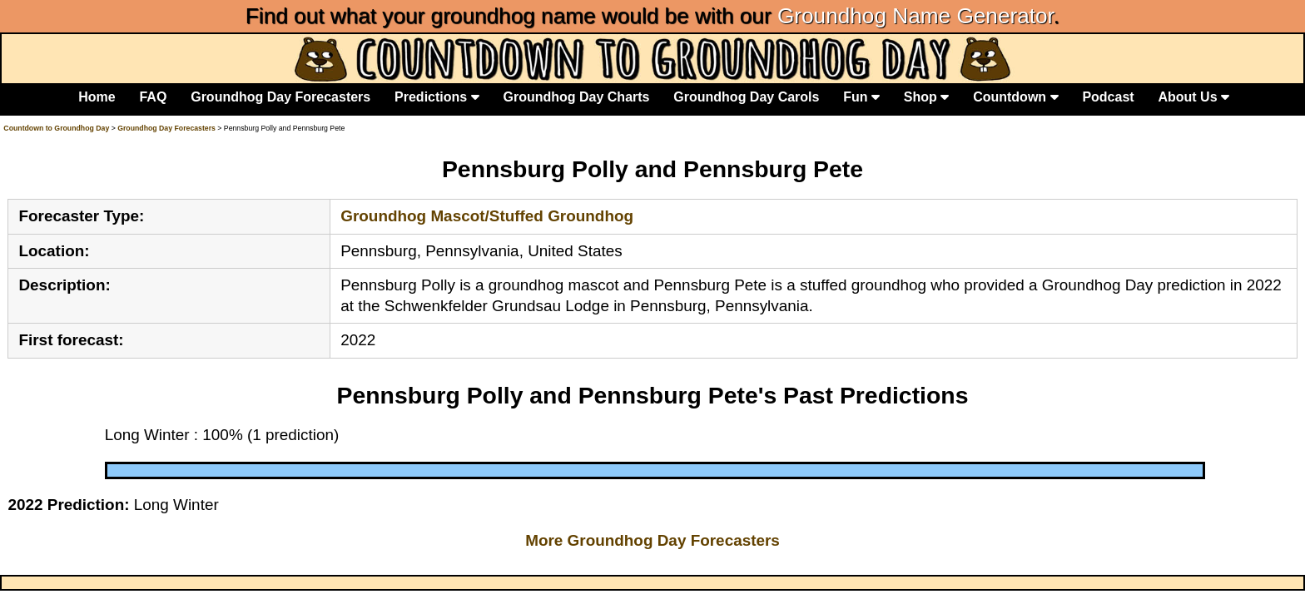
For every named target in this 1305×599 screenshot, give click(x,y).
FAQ (152, 97)
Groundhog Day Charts (576, 97)
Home (96, 97)
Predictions (436, 97)
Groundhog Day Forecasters (280, 97)
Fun (861, 97)
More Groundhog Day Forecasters (652, 540)
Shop (926, 97)
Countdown (1015, 97)
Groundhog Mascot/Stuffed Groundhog (486, 216)
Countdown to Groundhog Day (56, 128)
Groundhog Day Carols (746, 97)
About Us (1193, 97)
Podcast (1108, 97)
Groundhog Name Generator (915, 15)
